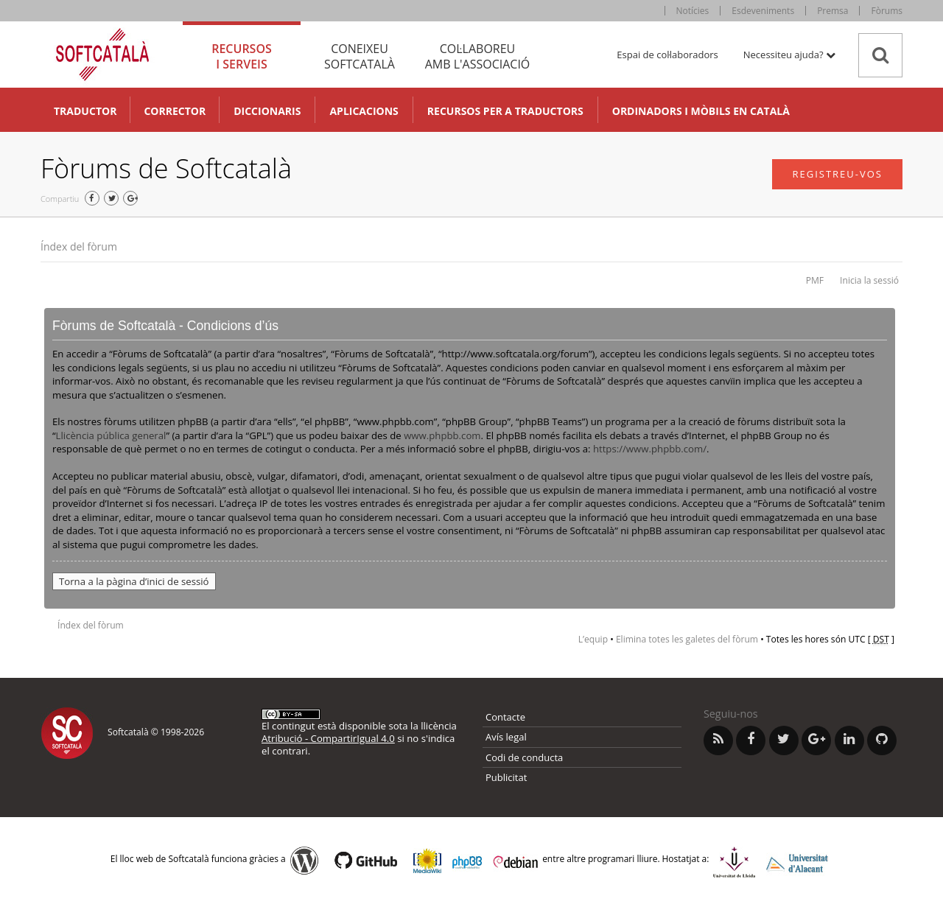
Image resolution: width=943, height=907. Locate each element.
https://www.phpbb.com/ (650, 448)
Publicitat (506, 777)
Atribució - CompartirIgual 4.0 (328, 738)
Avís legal (506, 736)
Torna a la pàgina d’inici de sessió (134, 581)
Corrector (175, 111)
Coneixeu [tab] (359, 56)
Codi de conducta (524, 757)
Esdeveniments (763, 10)
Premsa (832, 10)
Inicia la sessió (869, 280)
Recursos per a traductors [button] (505, 111)
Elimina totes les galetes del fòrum (687, 639)
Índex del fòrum (79, 246)
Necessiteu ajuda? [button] (789, 54)
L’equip (593, 639)
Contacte (505, 717)
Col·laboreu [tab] (477, 56)
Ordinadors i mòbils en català (701, 111)
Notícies (692, 10)
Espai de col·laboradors (667, 54)
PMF (815, 280)
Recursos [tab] (242, 56)
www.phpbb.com (442, 435)
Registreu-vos (837, 174)
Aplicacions (363, 111)
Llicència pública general (111, 435)
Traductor (85, 111)
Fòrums (886, 10)
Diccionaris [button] (267, 111)
